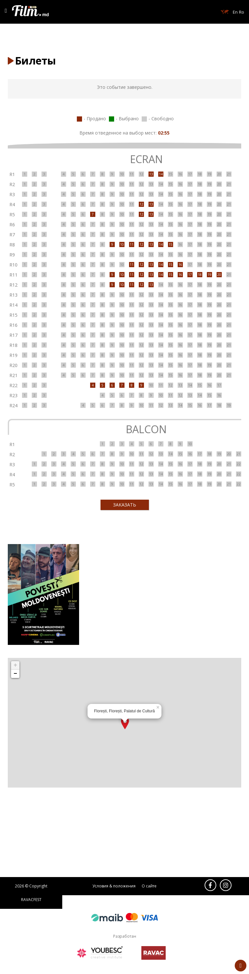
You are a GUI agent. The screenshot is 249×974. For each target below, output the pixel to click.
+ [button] (15, 665)
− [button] (15, 674)
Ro (241, 12)
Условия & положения (114, 886)
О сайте (149, 886)
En (235, 12)
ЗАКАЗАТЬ (124, 505)
